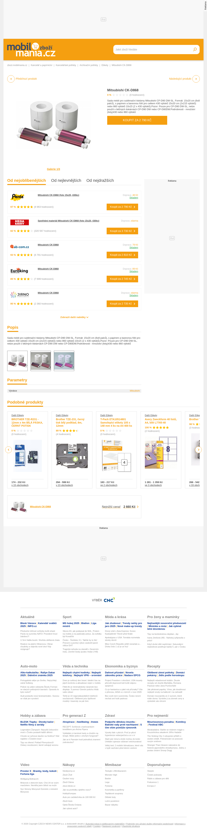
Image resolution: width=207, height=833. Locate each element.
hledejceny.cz (69, 771)
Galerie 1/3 (53, 169)
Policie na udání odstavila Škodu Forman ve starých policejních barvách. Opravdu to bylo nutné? (39, 689)
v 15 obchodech (20, 485)
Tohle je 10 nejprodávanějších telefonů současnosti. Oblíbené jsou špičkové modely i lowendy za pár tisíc (80, 698)
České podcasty (154, 775)
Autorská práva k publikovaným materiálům (105, 824)
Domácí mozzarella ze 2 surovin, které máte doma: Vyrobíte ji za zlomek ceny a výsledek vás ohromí (165, 698)
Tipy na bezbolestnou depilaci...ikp (162, 634)
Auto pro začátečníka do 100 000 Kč (79, 797)
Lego (107, 782)
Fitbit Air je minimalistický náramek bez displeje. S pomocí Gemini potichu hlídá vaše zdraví (81, 689)
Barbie (108, 778)
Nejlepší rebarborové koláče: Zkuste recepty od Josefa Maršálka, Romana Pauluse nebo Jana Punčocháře (164, 683)
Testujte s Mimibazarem (115, 771)
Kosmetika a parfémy (114, 790)
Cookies (97, 826)
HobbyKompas (69, 793)
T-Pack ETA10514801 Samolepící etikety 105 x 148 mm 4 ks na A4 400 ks (116, 422)
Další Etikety (17, 415)
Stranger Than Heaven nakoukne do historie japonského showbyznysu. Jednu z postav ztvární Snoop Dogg (166, 748)
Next (199, 449)
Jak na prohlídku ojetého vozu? (77, 790)
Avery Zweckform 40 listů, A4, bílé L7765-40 (161, 421)
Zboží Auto (68, 801)
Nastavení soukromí (111, 826)
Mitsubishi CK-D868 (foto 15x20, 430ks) (58, 195)
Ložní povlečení (112, 801)
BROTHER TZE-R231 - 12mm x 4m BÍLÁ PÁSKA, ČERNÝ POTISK (27, 422)
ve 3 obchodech (153, 485)
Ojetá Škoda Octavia (72, 805)
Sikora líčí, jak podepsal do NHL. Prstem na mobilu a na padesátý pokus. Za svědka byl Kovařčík (82, 634)
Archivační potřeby (89, 65)
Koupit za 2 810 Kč (121, 254)
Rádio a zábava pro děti (158, 778)
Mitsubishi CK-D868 (122, 90)
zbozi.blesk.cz (69, 786)
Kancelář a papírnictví (41, 65)
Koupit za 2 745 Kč (121, 278)
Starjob (150, 771)
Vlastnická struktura (131, 826)
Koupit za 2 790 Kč (137, 120)
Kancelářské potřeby (66, 65)
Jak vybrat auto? (70, 808)
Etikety (104, 65)
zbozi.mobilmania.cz (17, 65)
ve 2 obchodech (108, 485)
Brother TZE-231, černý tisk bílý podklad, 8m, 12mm (70, 422)
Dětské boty (110, 797)
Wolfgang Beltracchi (29, 779)
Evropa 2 (151, 786)
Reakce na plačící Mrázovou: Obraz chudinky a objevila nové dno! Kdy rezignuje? (36, 646)
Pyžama (108, 786)
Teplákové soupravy (114, 793)
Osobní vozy (68, 778)
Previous (8, 449)
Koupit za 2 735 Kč (121, 303)
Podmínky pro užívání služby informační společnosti (149, 824)
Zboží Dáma (68, 782)
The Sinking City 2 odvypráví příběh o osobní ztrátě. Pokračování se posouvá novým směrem (165, 738)
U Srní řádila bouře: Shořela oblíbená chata (40, 640)
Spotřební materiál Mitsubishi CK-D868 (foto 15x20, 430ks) (68, 221)
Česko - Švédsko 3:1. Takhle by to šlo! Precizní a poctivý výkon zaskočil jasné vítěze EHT (80, 643)
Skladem (133, 197)
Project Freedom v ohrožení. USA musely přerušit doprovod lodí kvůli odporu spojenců (123, 683)
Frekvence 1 (153, 782)
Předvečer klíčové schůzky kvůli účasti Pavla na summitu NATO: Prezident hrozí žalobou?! (38, 634)
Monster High (111, 775)
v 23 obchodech (64, 485)
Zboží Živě (67, 775)
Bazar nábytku (111, 805)
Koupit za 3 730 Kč (121, 230)
